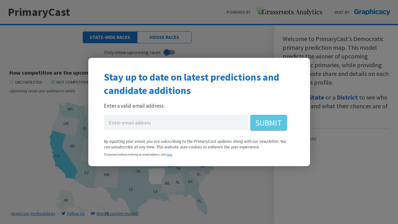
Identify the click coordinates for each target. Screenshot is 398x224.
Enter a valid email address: (134, 105)
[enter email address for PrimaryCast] (176, 123)
